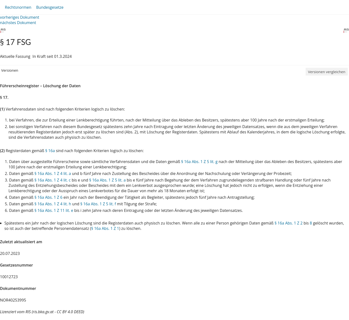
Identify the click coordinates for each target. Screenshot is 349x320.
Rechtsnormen (18, 7)
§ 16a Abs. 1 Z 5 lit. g (199, 161)
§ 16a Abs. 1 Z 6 (48, 197)
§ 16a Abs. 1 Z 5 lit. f (98, 204)
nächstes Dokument (18, 22)
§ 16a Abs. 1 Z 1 (105, 228)
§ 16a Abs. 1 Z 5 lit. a (107, 180)
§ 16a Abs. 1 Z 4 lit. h (52, 204)
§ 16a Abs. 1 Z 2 (288, 223)
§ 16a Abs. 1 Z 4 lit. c (52, 180)
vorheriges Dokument (19, 17)
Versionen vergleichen (326, 71)
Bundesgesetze (49, 7)
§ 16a (50, 150)
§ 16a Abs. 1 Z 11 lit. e (53, 210)
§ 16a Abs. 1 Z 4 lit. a (52, 173)
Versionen (9, 70)
